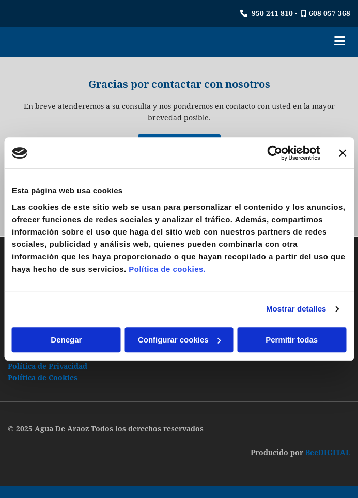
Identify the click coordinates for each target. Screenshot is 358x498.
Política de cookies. (167, 268)
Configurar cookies (179, 339)
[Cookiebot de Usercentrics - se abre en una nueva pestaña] (274, 153)
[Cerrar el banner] (342, 153)
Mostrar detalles (296, 308)
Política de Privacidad (47, 366)
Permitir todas (292, 339)
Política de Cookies (42, 378)
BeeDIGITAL (327, 452)
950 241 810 (272, 13)
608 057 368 (329, 13)
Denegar (66, 339)
